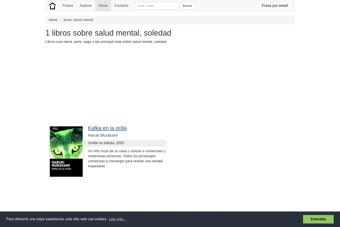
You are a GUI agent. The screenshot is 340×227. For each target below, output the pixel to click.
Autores (86, 5)
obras (53, 20)
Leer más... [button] (117, 219)
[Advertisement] (125, 78)
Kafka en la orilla (107, 128)
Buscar (187, 5)
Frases (68, 5)
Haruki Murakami (103, 135)
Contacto (121, 5)
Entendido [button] (318, 219)
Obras (103, 5)
